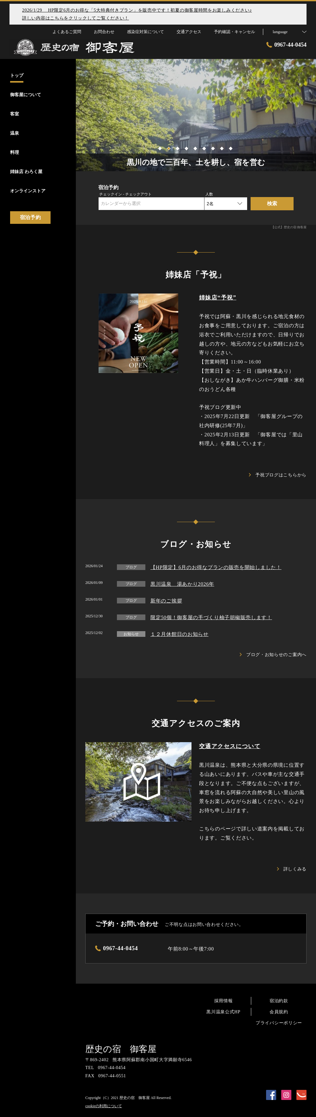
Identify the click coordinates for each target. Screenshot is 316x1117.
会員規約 (279, 1011)
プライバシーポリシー (279, 1023)
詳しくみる (292, 869)
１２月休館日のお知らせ (179, 634)
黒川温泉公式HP (223, 1011)
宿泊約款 (279, 1000)
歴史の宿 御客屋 (120, 1049)
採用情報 (223, 1000)
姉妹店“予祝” (217, 297)
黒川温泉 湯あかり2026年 (182, 584)
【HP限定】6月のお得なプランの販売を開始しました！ (216, 567)
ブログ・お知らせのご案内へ (273, 654)
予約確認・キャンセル (234, 31)
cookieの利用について (103, 1106)
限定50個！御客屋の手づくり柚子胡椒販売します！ (211, 617)
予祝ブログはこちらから (278, 475)
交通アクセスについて (229, 746)
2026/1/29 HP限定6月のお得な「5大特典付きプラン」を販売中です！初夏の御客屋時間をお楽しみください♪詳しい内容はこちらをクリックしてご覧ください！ (137, 14)
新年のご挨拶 (166, 600)
